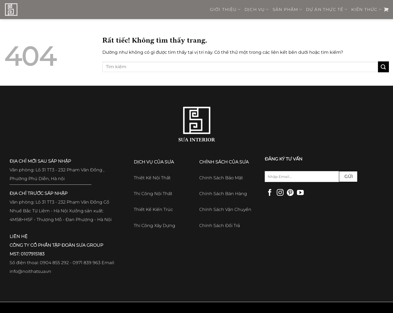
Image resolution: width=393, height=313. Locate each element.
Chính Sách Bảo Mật (221, 177)
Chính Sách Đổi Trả (219, 225)
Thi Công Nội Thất (153, 193)
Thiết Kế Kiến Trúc (153, 209)
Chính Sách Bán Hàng (223, 193)
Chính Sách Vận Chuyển (225, 209)
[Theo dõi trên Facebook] (269, 193)
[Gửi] (383, 66)
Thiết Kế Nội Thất (152, 177)
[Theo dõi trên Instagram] (280, 193)
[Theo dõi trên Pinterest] (290, 193)
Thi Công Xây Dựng (154, 225)
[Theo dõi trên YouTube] (300, 193)
